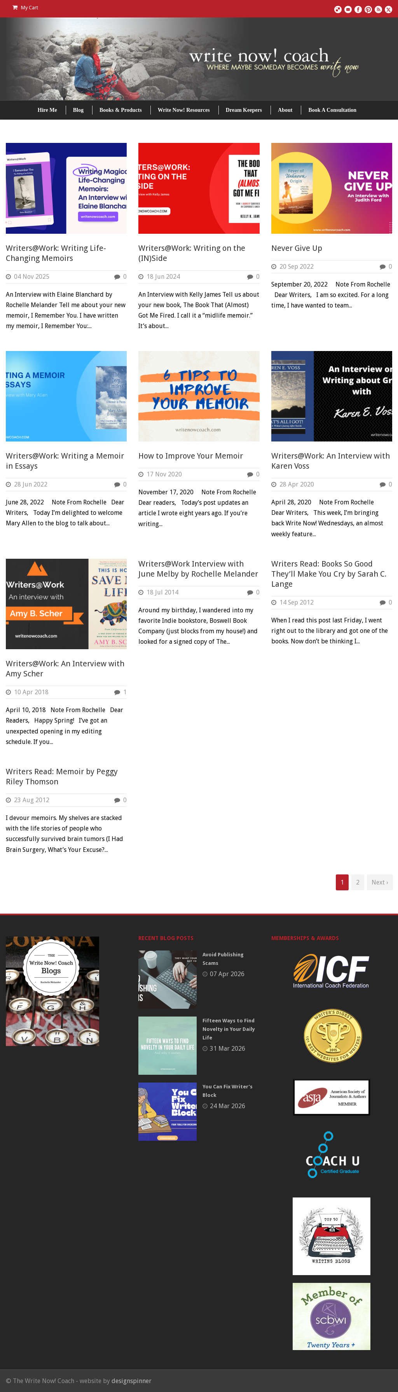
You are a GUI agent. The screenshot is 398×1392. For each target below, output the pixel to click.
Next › (380, 882)
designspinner (132, 1381)
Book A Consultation (332, 110)
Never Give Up (296, 248)
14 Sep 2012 (296, 602)
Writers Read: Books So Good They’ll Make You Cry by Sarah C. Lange (329, 574)
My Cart (25, 7)
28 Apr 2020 (296, 484)
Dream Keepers (244, 110)
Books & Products (121, 110)
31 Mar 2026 (227, 1048)
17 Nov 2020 (164, 474)
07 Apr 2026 (227, 974)
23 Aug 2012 (31, 800)
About (285, 110)
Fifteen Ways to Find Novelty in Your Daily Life (228, 1029)
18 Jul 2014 (162, 592)
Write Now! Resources (184, 110)
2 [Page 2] (358, 882)
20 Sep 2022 (296, 266)
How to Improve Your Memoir (190, 456)
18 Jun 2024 (163, 276)
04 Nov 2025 (31, 276)
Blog (78, 110)
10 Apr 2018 (31, 692)
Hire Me (47, 110)
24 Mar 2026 (227, 1106)
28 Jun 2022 (30, 484)
